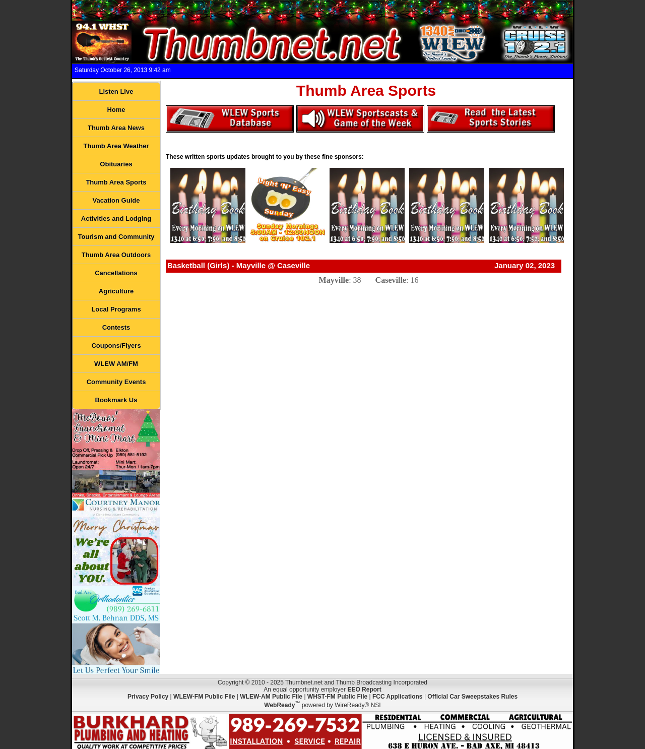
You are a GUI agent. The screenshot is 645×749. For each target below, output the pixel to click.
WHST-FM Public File (337, 696)
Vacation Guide (116, 200)
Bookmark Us (116, 400)
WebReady (279, 705)
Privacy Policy (147, 696)
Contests (116, 327)
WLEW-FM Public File (204, 696)
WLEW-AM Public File (271, 696)
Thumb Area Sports (116, 182)
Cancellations (116, 273)
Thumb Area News (116, 128)
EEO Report (364, 689)
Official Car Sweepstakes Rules (472, 696)
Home (116, 109)
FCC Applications (397, 696)
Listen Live (116, 91)
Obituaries (116, 164)
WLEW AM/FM (116, 363)
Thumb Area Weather (116, 146)
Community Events (116, 382)
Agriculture (116, 291)
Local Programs (116, 309)
